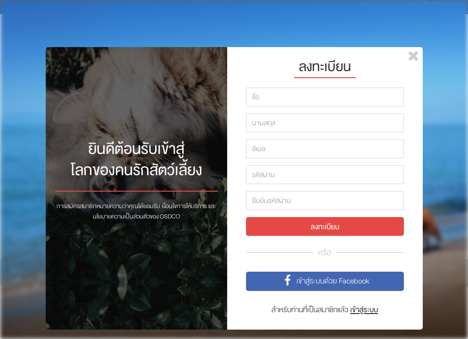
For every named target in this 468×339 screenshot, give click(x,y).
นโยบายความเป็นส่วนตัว (121, 216)
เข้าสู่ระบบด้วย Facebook (324, 281)
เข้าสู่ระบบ (364, 310)
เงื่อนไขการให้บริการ (184, 206)
